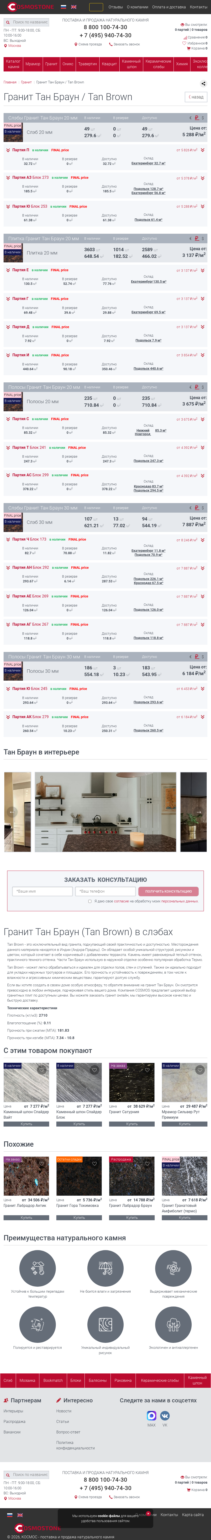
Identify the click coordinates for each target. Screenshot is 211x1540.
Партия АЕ (30, 596)
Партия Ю (29, 206)
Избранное (197, 43)
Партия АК (30, 717)
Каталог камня (13, 64)
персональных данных (179, 901)
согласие (121, 901)
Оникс (68, 64)
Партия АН (30, 567)
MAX (151, 1419)
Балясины (98, 1380)
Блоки (75, 1380)
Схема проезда (90, 44)
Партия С (20, 419)
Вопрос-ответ (68, 1432)
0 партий (182, 30)
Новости (63, 1411)
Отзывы (116, 7)
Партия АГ (30, 624)
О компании (137, 7)
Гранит (51, 64)
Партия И (20, 355)
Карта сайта (193, 1515)
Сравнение (195, 37)
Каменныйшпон (197, 1380)
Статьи (62, 1421)
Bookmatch (53, 1380)
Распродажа (15, 1421)
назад (194, 96)
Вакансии (12, 1432)
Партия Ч (29, 539)
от (187, 150)
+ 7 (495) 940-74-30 (106, 35)
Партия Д (20, 327)
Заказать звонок (127, 44)
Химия (182, 64)
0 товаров (199, 30)
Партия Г (20, 299)
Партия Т (29, 448)
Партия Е (20, 270)
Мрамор (33, 64)
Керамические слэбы (158, 64)
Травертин (87, 64)
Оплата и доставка (169, 7)
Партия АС (30, 475)
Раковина (123, 1380)
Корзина (199, 48)
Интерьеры (13, 1411)
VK (165, 1419)
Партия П (20, 150)
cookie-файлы (109, 1516)
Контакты (198, 7)
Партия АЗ (30, 177)
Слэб (8, 1380)
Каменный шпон (131, 64)
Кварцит (109, 64)
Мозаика (27, 1380)
